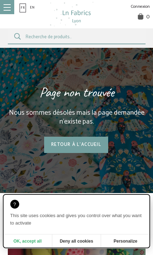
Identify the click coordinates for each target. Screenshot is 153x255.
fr (23, 8)
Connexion (140, 6)
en (32, 7)
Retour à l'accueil (76, 144)
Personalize (125, 241)
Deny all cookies (76, 241)
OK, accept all (28, 241)
